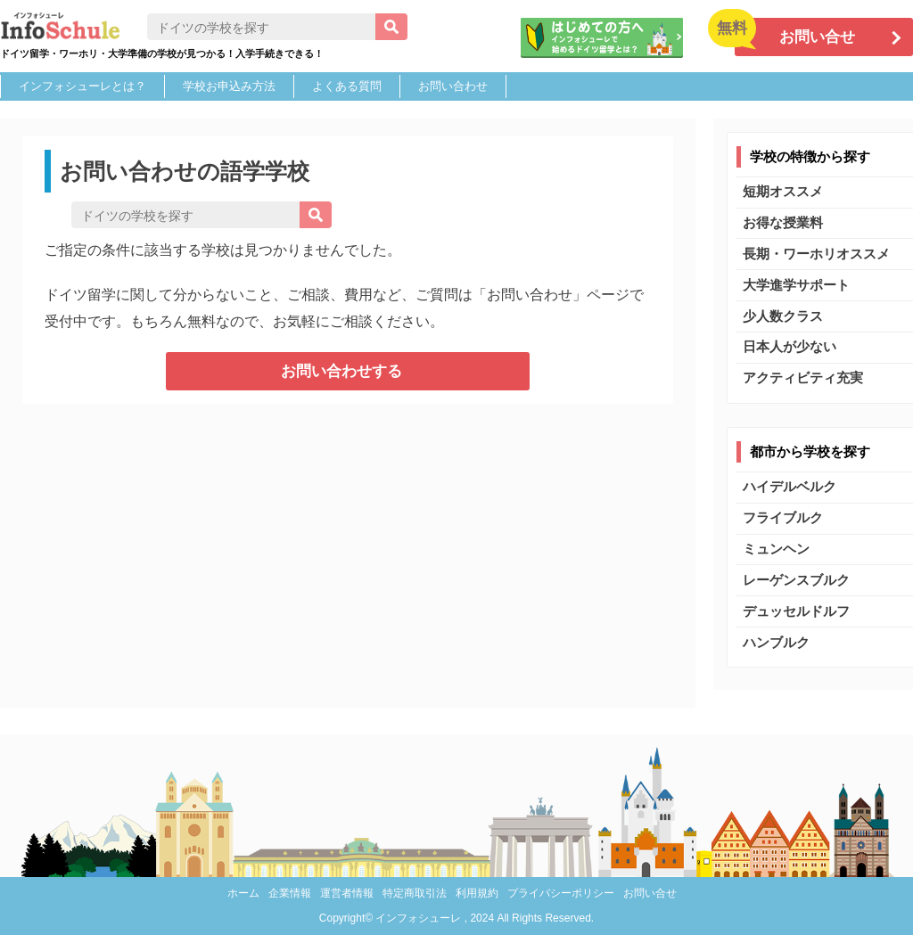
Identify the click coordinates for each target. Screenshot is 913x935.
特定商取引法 (414, 893)
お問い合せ (650, 893)
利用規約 (477, 893)
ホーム (243, 893)
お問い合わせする (341, 371)
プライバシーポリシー (560, 893)
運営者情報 (347, 893)
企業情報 (289, 893)
